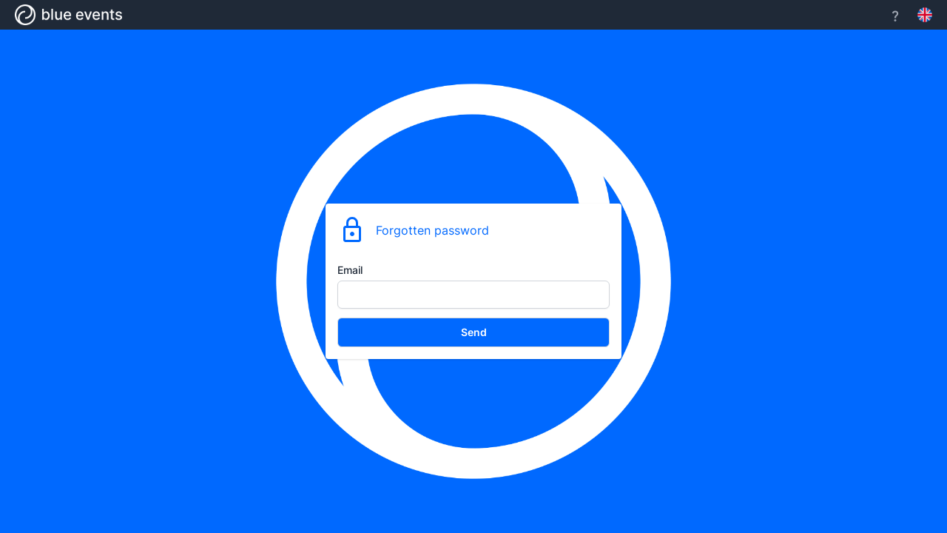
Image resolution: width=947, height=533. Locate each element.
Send (474, 332)
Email (350, 270)
